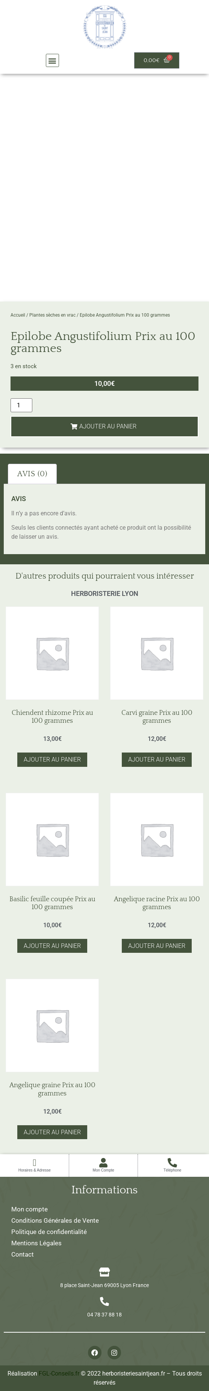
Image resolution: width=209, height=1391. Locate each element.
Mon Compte (103, 1170)
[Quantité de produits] (21, 405)
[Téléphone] (172, 1162)
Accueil (18, 315)
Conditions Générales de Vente (55, 1220)
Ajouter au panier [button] (52, 759)
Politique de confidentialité (49, 1232)
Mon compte (29, 1209)
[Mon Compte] (103, 1162)
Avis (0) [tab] (32, 474)
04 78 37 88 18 (104, 1315)
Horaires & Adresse (34, 1170)
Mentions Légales (36, 1243)
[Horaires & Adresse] (34, 1162)
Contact (22, 1254)
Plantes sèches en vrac (52, 315)
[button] (52, 60)
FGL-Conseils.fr (59, 1373)
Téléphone (172, 1170)
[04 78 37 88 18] (104, 1301)
